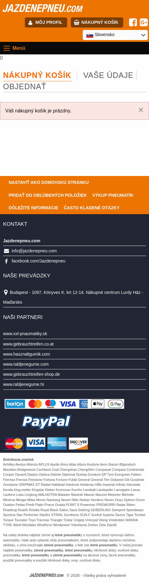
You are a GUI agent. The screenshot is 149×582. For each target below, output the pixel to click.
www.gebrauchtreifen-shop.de (31, 374)
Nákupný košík (99, 22)
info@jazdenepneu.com (34, 250)
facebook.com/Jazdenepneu (38, 260)
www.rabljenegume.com (26, 364)
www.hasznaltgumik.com (26, 354)
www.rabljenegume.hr (23, 384)
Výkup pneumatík (112, 195)
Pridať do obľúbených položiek (48, 195)
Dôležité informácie (33, 207)
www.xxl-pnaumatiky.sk (25, 333)
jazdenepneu (42, 8)
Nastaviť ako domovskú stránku (49, 182)
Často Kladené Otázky (92, 207)
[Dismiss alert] (141, 110)
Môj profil (49, 22)
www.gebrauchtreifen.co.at (28, 344)
